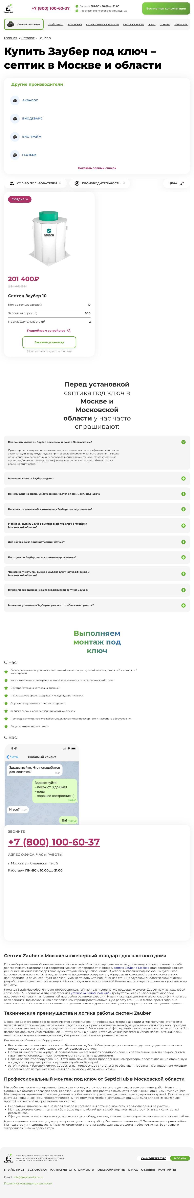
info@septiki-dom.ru (28, 1177)
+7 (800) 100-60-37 (51, 8)
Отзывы (165, 24)
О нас (151, 24)
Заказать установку (49, 342)
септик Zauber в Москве (131, 968)
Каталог (28, 38)
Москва (180, 1158)
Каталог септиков (24, 24)
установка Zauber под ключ (91, 993)
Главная (10, 38)
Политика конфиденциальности (28, 1183)
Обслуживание (133, 24)
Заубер (45, 38)
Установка (75, 24)
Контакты (181, 24)
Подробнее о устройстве (49, 330)
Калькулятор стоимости (102, 24)
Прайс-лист (55, 24)
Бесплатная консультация (166, 8)
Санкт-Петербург (153, 1158)
